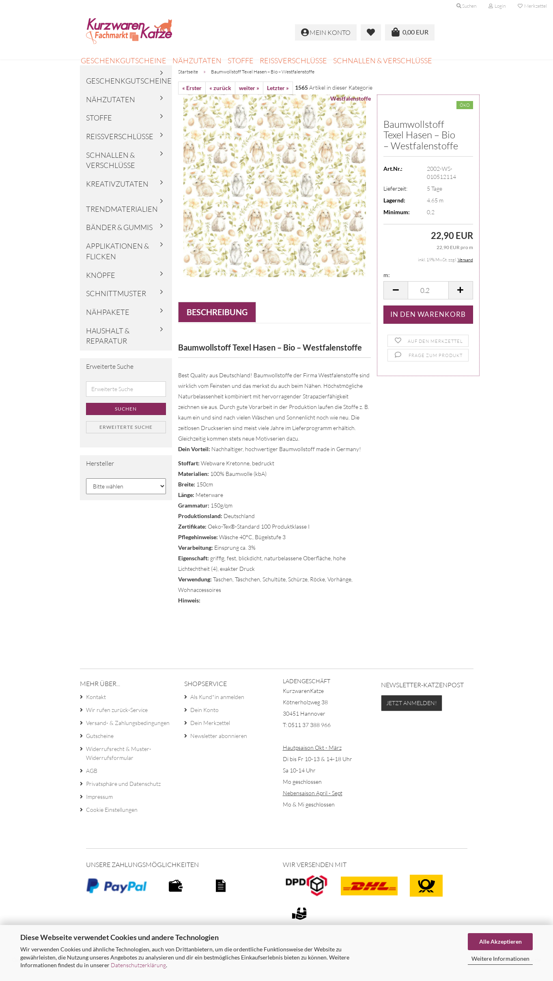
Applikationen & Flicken (117, 262)
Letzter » (278, 98)
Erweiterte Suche (126, 438)
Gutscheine (100, 747)
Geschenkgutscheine (123, 60)
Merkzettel (532, 6)
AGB (91, 782)
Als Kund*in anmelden (217, 708)
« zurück (220, 98)
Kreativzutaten (117, 194)
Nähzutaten (197, 60)
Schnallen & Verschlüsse (382, 60)
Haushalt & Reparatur (107, 347)
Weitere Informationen (500, 958)
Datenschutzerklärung (138, 965)
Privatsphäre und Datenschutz (123, 795)
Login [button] (497, 6)
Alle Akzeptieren (500, 941)
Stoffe (241, 60)
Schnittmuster (116, 304)
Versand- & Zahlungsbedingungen (128, 734)
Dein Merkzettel (210, 734)
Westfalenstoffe (350, 109)
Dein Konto (204, 721)
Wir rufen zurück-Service (117, 721)
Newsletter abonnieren (218, 747)
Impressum (99, 808)
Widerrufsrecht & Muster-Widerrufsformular (118, 764)
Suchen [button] (466, 6)
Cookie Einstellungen (112, 821)
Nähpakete (107, 322)
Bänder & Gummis (119, 238)
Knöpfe (100, 286)
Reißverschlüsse (293, 60)
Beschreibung (217, 323)
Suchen (126, 420)
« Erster (192, 98)
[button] (395, 301)
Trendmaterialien (122, 219)
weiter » (249, 98)
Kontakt (96, 708)
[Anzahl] (428, 301)
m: (386, 285)
